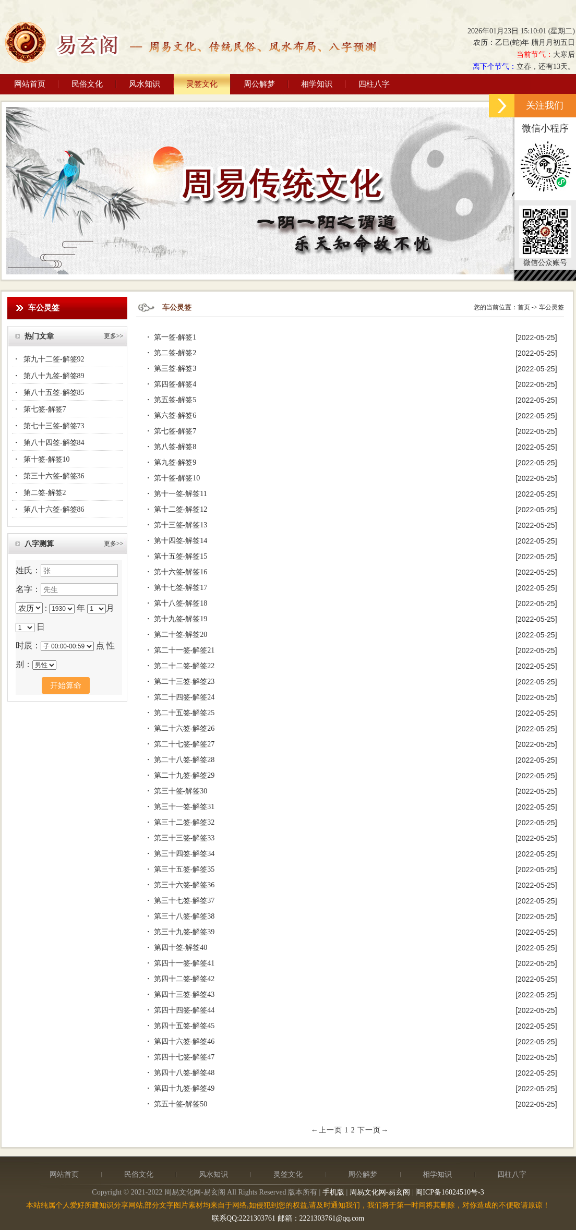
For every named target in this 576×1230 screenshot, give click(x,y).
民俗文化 (87, 84)
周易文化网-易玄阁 (380, 1192)
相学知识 (316, 84)
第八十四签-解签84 (54, 443)
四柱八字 (374, 84)
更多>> (114, 336)
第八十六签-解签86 (54, 509)
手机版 (333, 1192)
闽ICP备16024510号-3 (449, 1192)
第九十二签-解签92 (54, 359)
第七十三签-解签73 (54, 426)
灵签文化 (202, 84)
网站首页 (29, 84)
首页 (524, 307)
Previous (14, 189)
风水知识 (144, 84)
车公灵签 (551, 307)
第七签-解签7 (44, 409)
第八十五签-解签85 (54, 392)
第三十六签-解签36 (54, 476)
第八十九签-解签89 (54, 376)
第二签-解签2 (44, 493)
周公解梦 (259, 84)
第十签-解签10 (46, 459)
